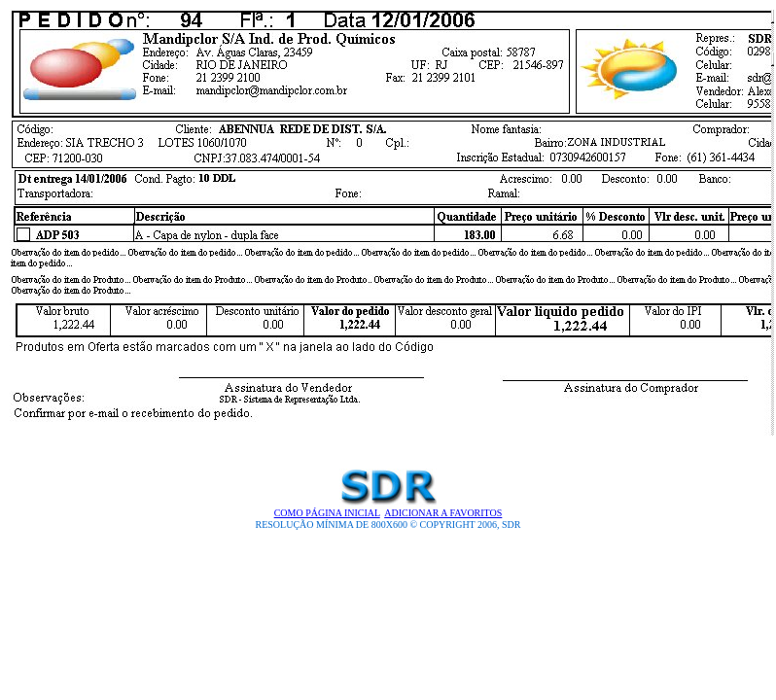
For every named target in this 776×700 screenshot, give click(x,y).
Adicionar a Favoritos (443, 513)
